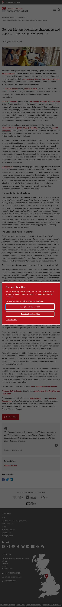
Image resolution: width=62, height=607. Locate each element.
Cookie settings (11, 319)
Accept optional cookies (30, 307)
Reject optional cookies (30, 314)
